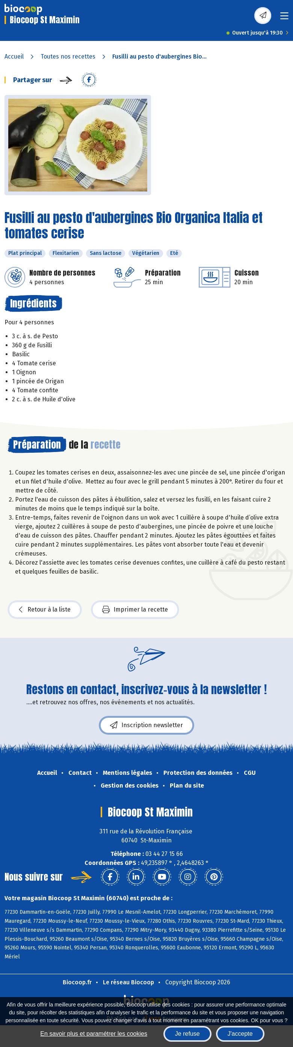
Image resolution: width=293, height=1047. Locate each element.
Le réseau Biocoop (128, 982)
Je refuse (187, 1033)
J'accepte (240, 1033)
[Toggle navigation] (284, 18)
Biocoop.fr (77, 982)
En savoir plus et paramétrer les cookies (93, 1033)
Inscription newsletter (146, 725)
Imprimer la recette (135, 609)
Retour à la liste (45, 609)
